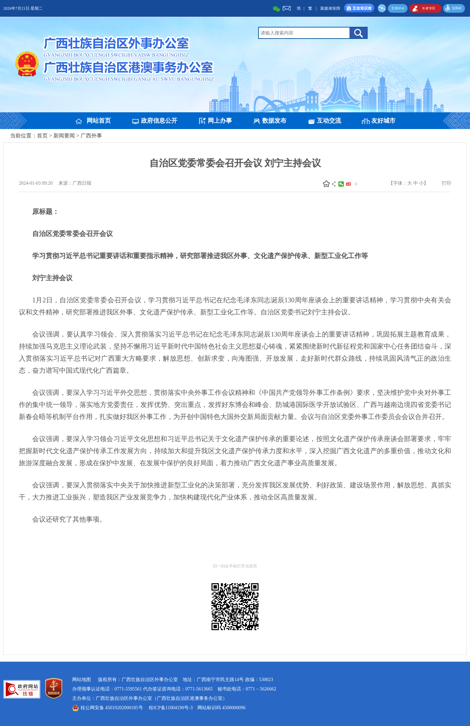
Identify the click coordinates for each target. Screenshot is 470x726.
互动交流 (329, 120)
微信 (341, 184)
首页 (42, 135)
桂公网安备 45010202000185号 (112, 707)
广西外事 (91, 135)
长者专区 (428, 8)
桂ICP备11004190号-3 (171, 707)
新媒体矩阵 (330, 8)
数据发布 (274, 120)
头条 (348, 184)
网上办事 (220, 120)
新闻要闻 (64, 135)
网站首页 (99, 120)
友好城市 (383, 120)
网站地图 (81, 679)
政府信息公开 (159, 120)
